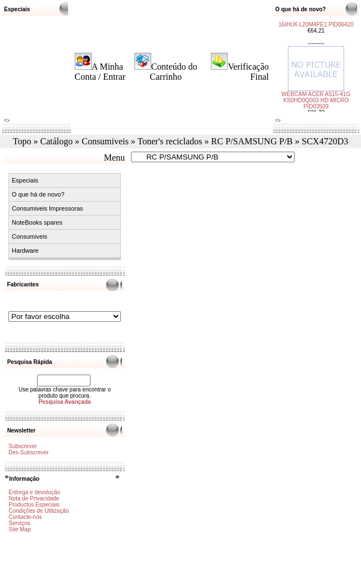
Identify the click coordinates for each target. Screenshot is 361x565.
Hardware (25, 250)
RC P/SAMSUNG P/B (252, 141)
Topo (22, 141)
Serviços (19, 523)
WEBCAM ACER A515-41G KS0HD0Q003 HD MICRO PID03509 (316, 98)
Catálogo (56, 141)
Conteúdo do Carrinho (173, 71)
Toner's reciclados (170, 141)
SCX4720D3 (325, 141)
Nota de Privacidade (33, 498)
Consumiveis (105, 141)
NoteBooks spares (37, 222)
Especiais (25, 180)
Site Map (19, 529)
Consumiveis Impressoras (47, 208)
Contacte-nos (25, 517)
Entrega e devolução (34, 492)
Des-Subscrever (28, 452)
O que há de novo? (38, 194)
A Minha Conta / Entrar (100, 71)
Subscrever (22, 446)
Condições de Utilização (38, 511)
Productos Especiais (34, 505)
